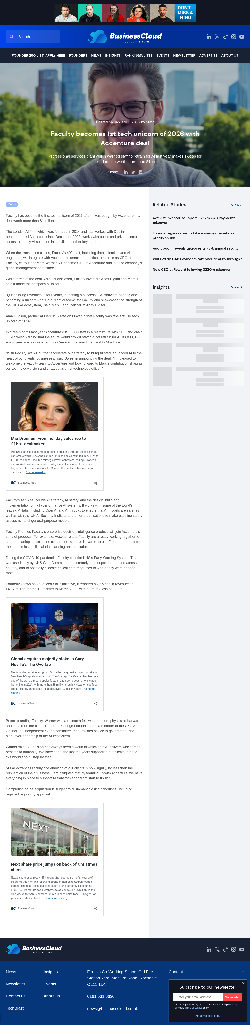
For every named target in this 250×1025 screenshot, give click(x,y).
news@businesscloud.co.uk (112, 1008)
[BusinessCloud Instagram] (233, 36)
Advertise (208, 55)
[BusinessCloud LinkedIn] (209, 36)
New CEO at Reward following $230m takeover (192, 269)
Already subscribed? (208, 1015)
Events (162, 55)
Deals (12, 204)
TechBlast (15, 1008)
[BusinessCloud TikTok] (225, 36)
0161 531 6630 (101, 996)
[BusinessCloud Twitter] (217, 36)
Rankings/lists (139, 55)
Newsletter (184, 55)
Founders (78, 55)
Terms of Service (193, 1007)
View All (237, 205)
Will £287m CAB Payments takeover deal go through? (197, 259)
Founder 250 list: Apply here (38, 55)
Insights (113, 55)
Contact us (15, 996)
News (96, 55)
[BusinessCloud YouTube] (241, 36)
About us (229, 55)
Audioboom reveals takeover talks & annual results (195, 248)
